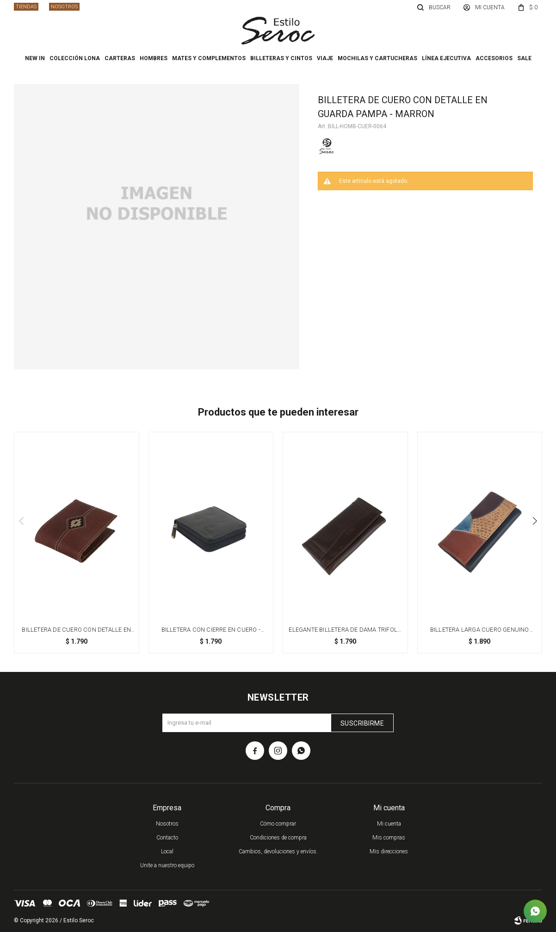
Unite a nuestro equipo (167, 865)
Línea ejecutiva (446, 58)
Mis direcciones (389, 851)
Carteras (120, 58)
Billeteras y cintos (281, 58)
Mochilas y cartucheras (377, 58)
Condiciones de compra (278, 837)
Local (167, 851)
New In (35, 58)
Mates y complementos (209, 58)
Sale (524, 58)
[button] (535, 520)
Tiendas (26, 7)
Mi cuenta (389, 823)
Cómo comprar (278, 823)
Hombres (153, 58)
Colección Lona (74, 58)
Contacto (167, 837)
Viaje (325, 58)
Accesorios (494, 58)
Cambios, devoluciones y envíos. (278, 851)
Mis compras (388, 837)
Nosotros (64, 7)
